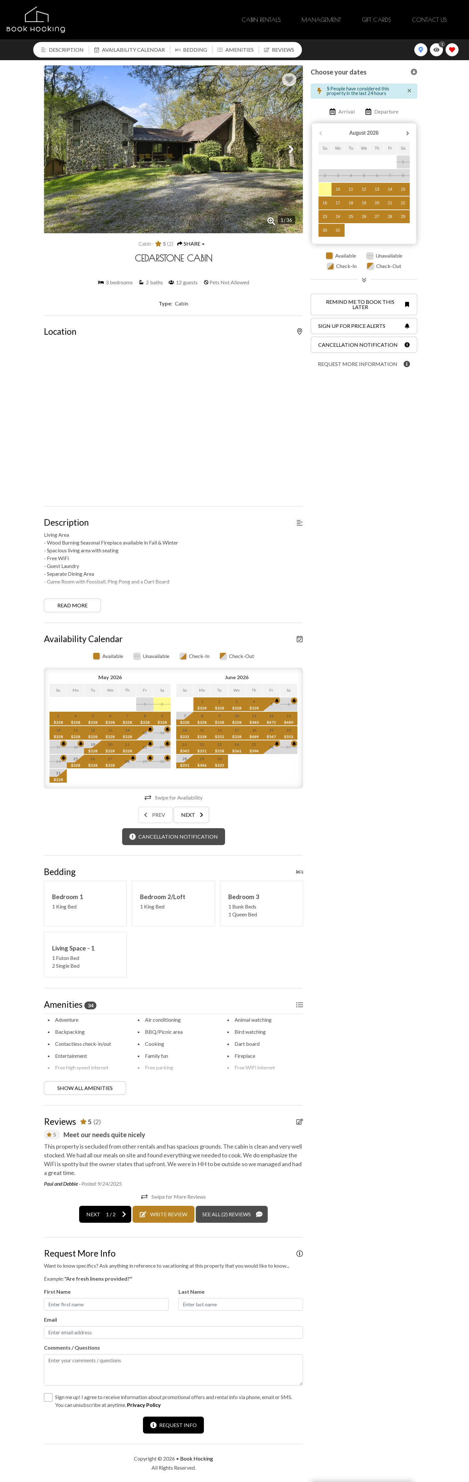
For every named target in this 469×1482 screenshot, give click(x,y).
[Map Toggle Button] (420, 49)
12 (364, 189)
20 (377, 203)
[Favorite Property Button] (289, 79)
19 (364, 203)
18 (351, 203)
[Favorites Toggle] (452, 49)
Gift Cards (376, 19)
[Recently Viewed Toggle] (436, 49)
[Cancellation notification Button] (364, 345)
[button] (55, 149)
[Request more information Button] (364, 364)
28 (390, 216)
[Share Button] (191, 243)
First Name (57, 1291)
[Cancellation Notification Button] (173, 836)
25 (351, 216)
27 (377, 216)
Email (50, 1319)
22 (403, 203)
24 (338, 216)
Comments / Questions (72, 1347)
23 (325, 216)
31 (338, 230)
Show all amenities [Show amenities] (85, 1088)
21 (390, 203)
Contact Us (429, 19)
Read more (72, 605)
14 (390, 189)
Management (321, 19)
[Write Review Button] (163, 1214)
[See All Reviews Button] (232, 1214)
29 (403, 216)
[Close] (409, 90)
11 (351, 189)
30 (325, 230)
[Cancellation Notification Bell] (150, 729)
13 (377, 189)
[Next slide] (191, 815)
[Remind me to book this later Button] (364, 304)
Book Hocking (196, 1458)
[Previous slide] (155, 815)
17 (338, 203)
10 (338, 189)
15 (403, 189)
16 (325, 203)
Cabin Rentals (261, 19)
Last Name (191, 1291)
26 (364, 216)
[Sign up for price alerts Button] (364, 326)
